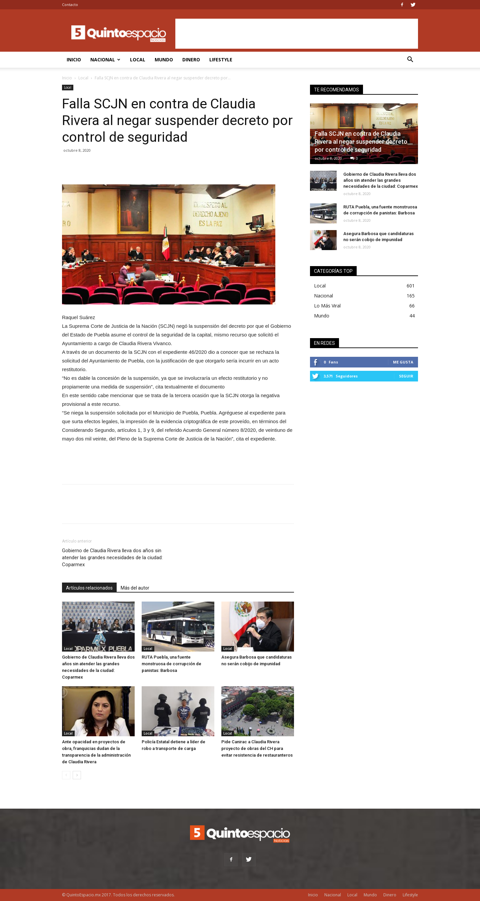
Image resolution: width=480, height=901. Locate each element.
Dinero (191, 59)
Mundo (164, 59)
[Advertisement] (296, 34)
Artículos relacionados (89, 588)
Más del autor (135, 588)
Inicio (74, 59)
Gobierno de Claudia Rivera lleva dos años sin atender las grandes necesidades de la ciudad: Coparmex (112, 558)
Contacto (70, 4)
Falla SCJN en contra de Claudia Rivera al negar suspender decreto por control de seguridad (361, 141)
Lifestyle (220, 59)
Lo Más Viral (327, 305)
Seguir (406, 375)
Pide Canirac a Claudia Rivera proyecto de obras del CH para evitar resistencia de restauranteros (257, 748)
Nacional (105, 59)
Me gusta (403, 361)
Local (137, 59)
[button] (410, 60)
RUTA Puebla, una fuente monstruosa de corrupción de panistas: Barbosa (171, 664)
